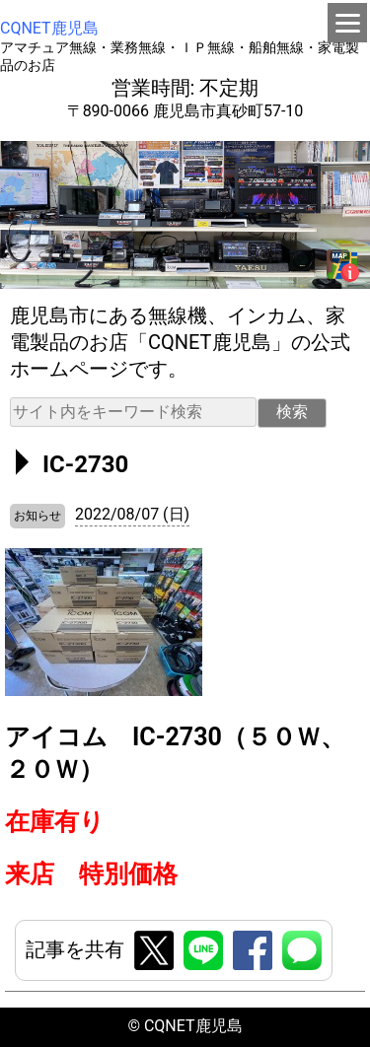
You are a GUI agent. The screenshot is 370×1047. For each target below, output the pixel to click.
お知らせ (37, 516)
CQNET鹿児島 (49, 28)
